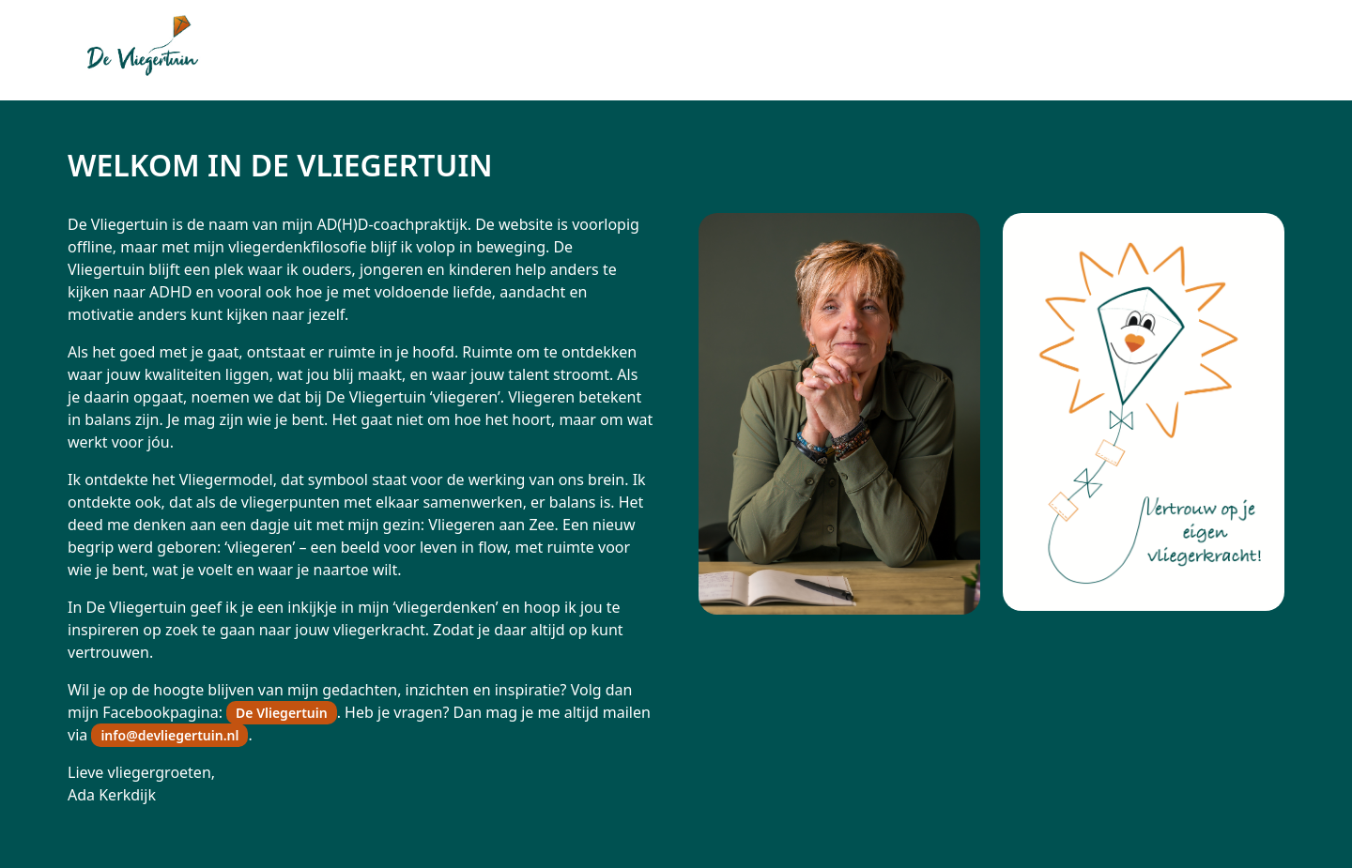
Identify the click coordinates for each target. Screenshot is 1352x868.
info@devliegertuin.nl (169, 735)
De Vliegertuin (282, 713)
